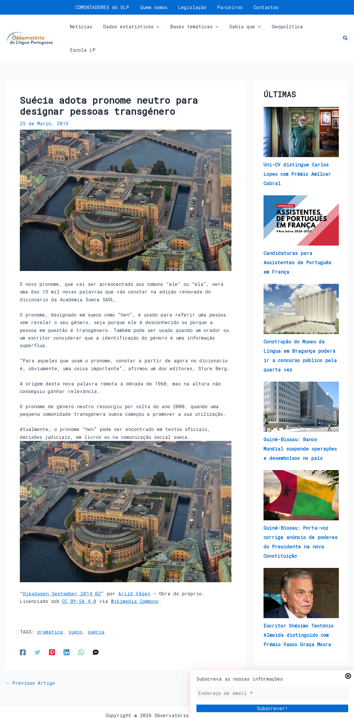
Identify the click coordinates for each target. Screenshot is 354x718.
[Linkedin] (66, 629)
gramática (50, 609)
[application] (156, 27)
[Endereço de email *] (272, 693)
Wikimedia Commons (134, 578)
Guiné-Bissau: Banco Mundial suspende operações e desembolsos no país (300, 425)
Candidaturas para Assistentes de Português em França (297, 239)
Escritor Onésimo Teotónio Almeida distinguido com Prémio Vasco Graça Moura (299, 612)
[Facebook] (23, 629)
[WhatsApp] (81, 629)
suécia (96, 609)
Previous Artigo (30, 660)
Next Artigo (226, 660)
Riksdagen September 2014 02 (62, 571)
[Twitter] (37, 629)
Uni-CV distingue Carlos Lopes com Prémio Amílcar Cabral (297, 151)
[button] (345, 27)
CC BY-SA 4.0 (79, 578)
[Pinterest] (52, 629)
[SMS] (96, 629)
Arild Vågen (134, 571)
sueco (75, 609)
